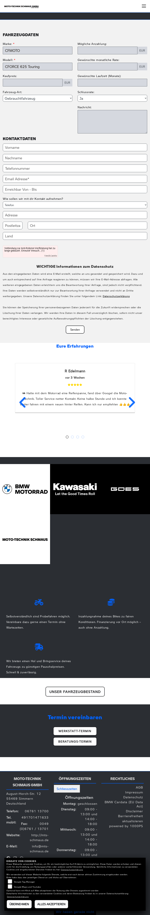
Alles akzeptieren (51, 904)
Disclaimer (134, 811)
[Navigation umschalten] (144, 6)
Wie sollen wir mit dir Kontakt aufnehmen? (33, 199)
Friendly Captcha (50, 256)
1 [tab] (67, 437)
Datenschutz (133, 797)
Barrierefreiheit (130, 816)
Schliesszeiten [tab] (67, 788)
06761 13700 (37, 811)
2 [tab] (72, 437)
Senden (75, 329)
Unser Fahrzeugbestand (75, 691)
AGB (139, 787)
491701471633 (35, 817)
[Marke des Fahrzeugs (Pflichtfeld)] (37, 50)
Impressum (134, 792)
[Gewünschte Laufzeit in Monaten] (112, 82)
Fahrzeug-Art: (12, 92)
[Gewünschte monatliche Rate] (107, 66)
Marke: (7, 44)
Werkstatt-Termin (74, 731)
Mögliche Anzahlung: (92, 44)
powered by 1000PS (126, 826)
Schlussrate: (86, 92)
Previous (20, 402)
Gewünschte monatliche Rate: (98, 60)
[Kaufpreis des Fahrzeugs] (33, 82)
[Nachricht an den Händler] (112, 121)
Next (129, 402)
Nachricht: (85, 107)
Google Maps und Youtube (27, 886)
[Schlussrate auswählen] (112, 98)
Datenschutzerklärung (116, 296)
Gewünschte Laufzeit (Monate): (99, 76)
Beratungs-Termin (75, 741)
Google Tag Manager (24, 881)
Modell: (8, 60)
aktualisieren (132, 821)
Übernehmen (19, 904)
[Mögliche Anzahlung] (107, 50)
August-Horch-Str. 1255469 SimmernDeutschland (23, 798)
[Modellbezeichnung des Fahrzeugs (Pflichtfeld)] (37, 66)
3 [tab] (77, 437)
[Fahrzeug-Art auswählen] (37, 98)
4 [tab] (83, 437)
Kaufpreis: (10, 76)
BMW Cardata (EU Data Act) (124, 804)
